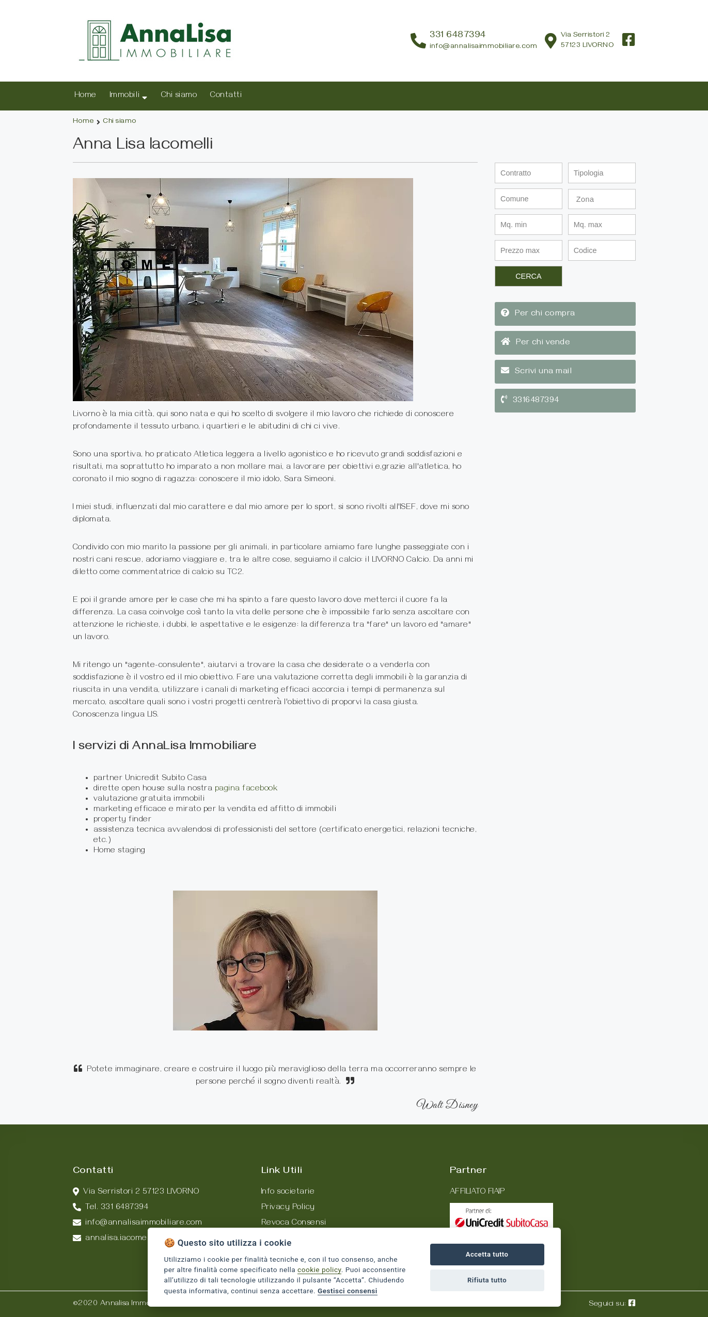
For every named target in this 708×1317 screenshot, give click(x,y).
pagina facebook (246, 789)
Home (83, 122)
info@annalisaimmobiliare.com (483, 47)
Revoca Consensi (293, 1223)
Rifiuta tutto (487, 1280)
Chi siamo (119, 122)
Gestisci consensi (347, 1291)
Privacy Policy (288, 1208)
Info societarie (288, 1192)
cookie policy (319, 1269)
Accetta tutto (487, 1254)
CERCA (528, 276)
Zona (585, 199)
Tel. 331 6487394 (111, 1208)
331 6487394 (458, 36)
